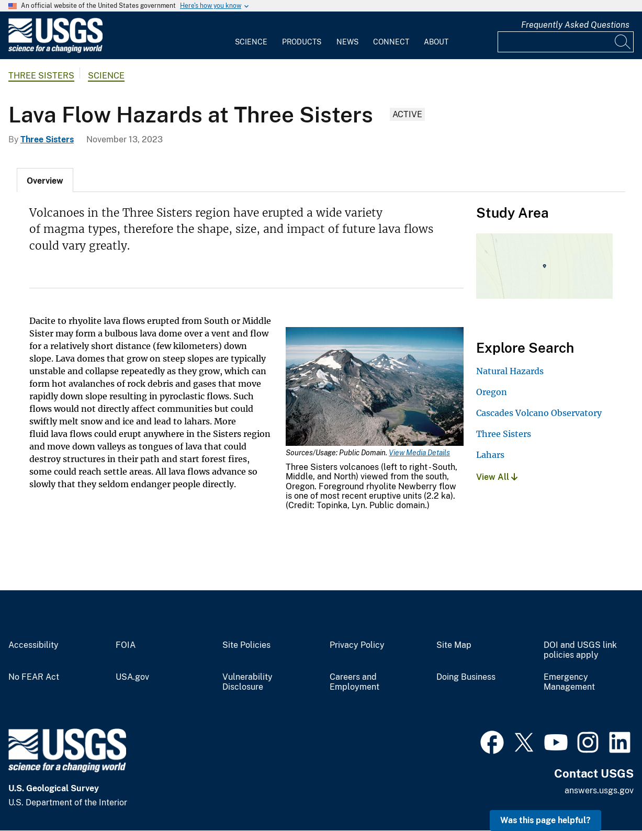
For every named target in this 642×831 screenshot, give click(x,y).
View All (496, 477)
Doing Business (465, 677)
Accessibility (33, 645)
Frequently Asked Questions (575, 25)
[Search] (623, 41)
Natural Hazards (510, 371)
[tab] (45, 180)
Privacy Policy (357, 645)
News (347, 42)
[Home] (55, 50)
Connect (391, 42)
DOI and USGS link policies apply (580, 650)
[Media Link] (375, 387)
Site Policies (246, 645)
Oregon (491, 392)
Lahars (490, 455)
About (436, 42)
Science (251, 42)
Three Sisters (41, 76)
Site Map (453, 645)
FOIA (126, 645)
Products (301, 42)
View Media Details (419, 452)
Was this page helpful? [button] (545, 820)
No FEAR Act (33, 677)
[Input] (566, 41)
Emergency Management (569, 682)
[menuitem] (251, 35)
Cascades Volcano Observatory (539, 413)
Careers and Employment (354, 682)
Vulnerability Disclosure (247, 682)
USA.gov (132, 677)
